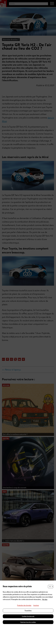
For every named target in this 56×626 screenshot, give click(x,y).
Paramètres (28, 610)
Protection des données (24, 605)
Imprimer (36, 605)
